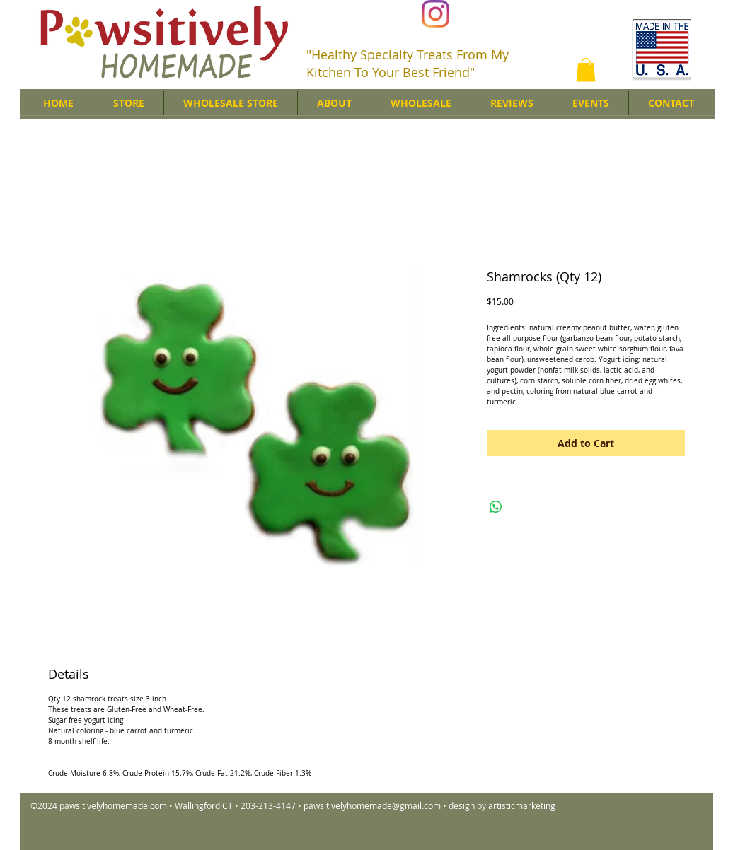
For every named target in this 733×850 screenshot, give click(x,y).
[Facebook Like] (553, 15)
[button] (586, 69)
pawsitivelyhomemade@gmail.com (372, 805)
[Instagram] (435, 14)
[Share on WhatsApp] (495, 507)
